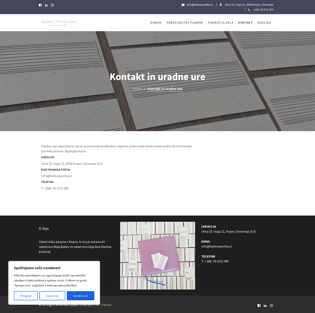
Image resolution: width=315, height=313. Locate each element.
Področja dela (220, 23)
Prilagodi (25, 296)
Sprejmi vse (80, 296)
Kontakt (245, 23)
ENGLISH (264, 23)
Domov (156, 23)
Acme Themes (101, 305)
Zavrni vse (52, 296)
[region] (54, 283)
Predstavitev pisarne (185, 23)
